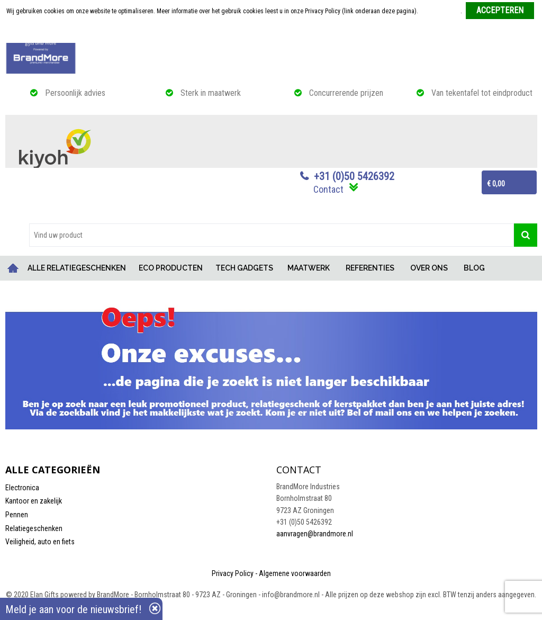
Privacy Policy (233, 573)
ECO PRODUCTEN (171, 268)
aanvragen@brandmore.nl (314, 533)
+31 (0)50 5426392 (354, 176)
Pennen (16, 514)
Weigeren (271, 32)
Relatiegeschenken (33, 528)
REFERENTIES (370, 268)
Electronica (22, 487)
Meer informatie (440, 11)
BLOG (474, 268)
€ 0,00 (496, 183)
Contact (328, 189)
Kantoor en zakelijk (33, 501)
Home (13, 268)
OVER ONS (429, 268)
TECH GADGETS (244, 268)
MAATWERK (308, 268)
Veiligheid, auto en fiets (40, 541)
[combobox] (271, 235)
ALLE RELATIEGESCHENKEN (77, 268)
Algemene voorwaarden (295, 573)
